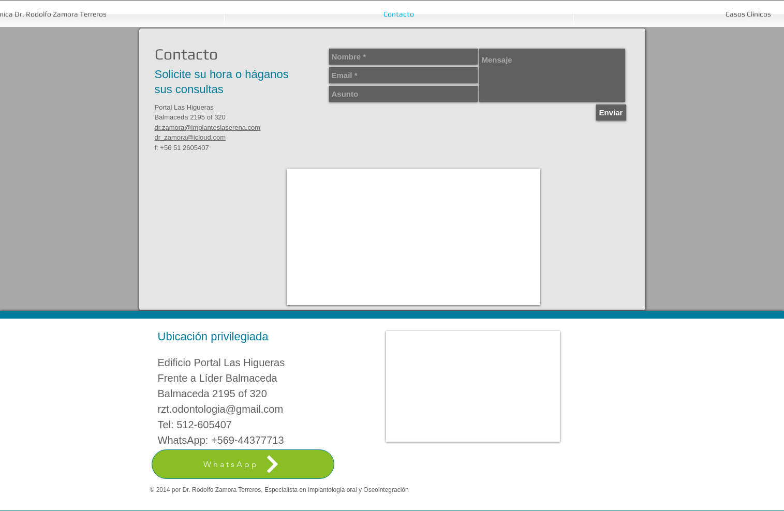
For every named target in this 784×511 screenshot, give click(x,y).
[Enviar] (611, 112)
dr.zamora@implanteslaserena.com (208, 127)
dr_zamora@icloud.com (190, 137)
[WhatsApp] (243, 464)
